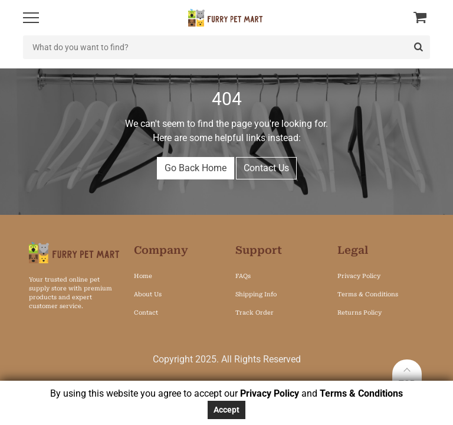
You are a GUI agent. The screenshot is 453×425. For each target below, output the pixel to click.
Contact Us (266, 168)
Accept (226, 409)
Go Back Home (195, 168)
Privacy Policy (269, 393)
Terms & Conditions (361, 393)
